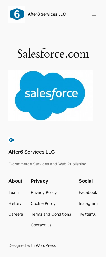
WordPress (46, 245)
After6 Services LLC (47, 14)
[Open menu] (94, 14)
